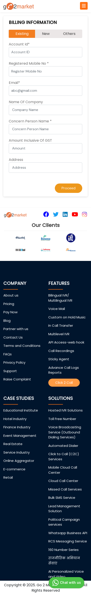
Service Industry (16, 452)
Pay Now (10, 312)
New (46, 33)
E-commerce (14, 469)
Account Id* (19, 44)
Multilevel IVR (58, 334)
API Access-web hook (66, 342)
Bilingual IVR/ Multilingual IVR (60, 298)
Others (69, 33)
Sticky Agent (58, 359)
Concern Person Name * (30, 121)
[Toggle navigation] (84, 6)
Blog (7, 320)
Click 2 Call (64, 382)
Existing (22, 33)
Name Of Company (26, 101)
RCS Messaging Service (67, 541)
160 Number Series (63, 549)
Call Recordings (61, 350)
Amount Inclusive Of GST (30, 140)
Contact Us (13, 337)
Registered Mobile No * (29, 63)
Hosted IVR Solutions (65, 410)
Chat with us (66, 582)
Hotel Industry (15, 418)
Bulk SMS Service (61, 497)
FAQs (7, 354)
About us (10, 295)
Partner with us (15, 328)
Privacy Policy (14, 362)
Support (10, 371)
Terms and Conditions (21, 345)
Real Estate (12, 443)
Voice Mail (56, 308)
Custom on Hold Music (67, 317)
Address (16, 159)
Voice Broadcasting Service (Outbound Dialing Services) (64, 432)
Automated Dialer (63, 445)
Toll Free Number (62, 418)
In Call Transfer (60, 325)
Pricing (8, 303)
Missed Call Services (65, 489)
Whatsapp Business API (67, 533)
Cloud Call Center (63, 480)
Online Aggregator (18, 460)
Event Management (19, 435)
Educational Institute (20, 410)
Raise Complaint (17, 379)
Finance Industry (16, 427)
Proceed (68, 188)
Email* (14, 82)
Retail (8, 477)
